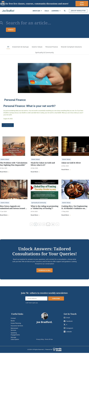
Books (13, 321)
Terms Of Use (49, 339)
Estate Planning (16, 323)
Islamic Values (37, 47)
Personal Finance (51, 47)
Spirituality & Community (44, 52)
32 (53, 224)
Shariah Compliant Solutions (71, 47)
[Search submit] (11, 30)
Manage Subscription (15, 338)
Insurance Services (17, 326)
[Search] (64, 10)
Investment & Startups (20, 47)
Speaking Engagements (15, 334)
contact (13, 318)
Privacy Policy (40, 339)
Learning (55, 10)
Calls (46, 11)
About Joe (37, 10)
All (8, 47)
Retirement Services (14, 329)
